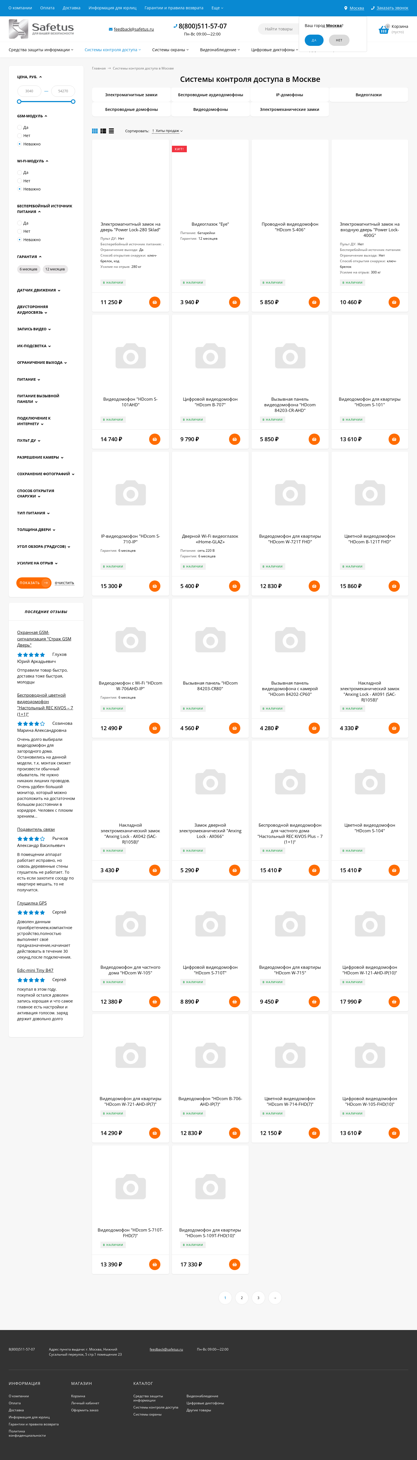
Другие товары (199, 1410)
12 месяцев (55, 269)
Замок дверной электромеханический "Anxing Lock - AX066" (210, 830)
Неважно (29, 144)
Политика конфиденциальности (27, 1433)
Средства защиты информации (148, 1398)
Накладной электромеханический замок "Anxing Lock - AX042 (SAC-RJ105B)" (130, 833)
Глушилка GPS (32, 903)
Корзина (78, 1396)
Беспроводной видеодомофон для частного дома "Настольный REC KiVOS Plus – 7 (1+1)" (290, 833)
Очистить (64, 583)
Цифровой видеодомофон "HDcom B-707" (210, 401)
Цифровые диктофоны (205, 1403)
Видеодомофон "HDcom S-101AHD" (130, 401)
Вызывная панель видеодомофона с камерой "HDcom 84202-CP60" (290, 688)
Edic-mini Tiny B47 (35, 970)
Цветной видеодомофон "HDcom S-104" (369, 827)
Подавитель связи (36, 829)
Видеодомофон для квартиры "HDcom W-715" (290, 969)
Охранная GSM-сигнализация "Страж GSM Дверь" (44, 638)
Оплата (47, 7)
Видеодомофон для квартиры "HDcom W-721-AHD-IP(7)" (131, 1101)
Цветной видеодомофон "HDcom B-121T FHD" (369, 538)
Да (22, 127)
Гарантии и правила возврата (174, 7)
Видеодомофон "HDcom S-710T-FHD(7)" (130, 1232)
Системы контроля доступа (155, 1407)
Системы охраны (147, 1414)
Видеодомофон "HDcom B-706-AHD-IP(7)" (210, 1101)
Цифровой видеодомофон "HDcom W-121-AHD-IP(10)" (369, 969)
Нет (23, 135)
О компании (20, 7)
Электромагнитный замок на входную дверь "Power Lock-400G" (370, 229)
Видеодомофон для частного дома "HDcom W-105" (130, 969)
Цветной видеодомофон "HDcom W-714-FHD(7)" (289, 1101)
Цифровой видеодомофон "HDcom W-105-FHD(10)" (369, 1101)
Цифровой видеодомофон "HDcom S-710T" (210, 969)
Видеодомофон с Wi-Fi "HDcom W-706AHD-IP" (130, 685)
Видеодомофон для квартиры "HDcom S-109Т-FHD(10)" (210, 1232)
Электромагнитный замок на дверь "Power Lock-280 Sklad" (130, 226)
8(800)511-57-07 (203, 25)
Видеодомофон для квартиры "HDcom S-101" (370, 401)
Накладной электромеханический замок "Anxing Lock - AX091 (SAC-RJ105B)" (370, 691)
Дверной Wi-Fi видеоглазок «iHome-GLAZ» (210, 538)
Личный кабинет (85, 1403)
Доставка (71, 7)
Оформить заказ (84, 1410)
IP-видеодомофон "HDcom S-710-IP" (130, 538)
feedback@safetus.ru (134, 29)
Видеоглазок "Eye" (210, 224)
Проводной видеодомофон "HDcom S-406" (290, 226)
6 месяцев (28, 269)
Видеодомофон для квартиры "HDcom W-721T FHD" (290, 538)
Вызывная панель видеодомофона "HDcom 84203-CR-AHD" (290, 404)
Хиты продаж (165, 130)
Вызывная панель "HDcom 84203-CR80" (210, 685)
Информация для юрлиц (112, 7)
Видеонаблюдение (202, 1396)
